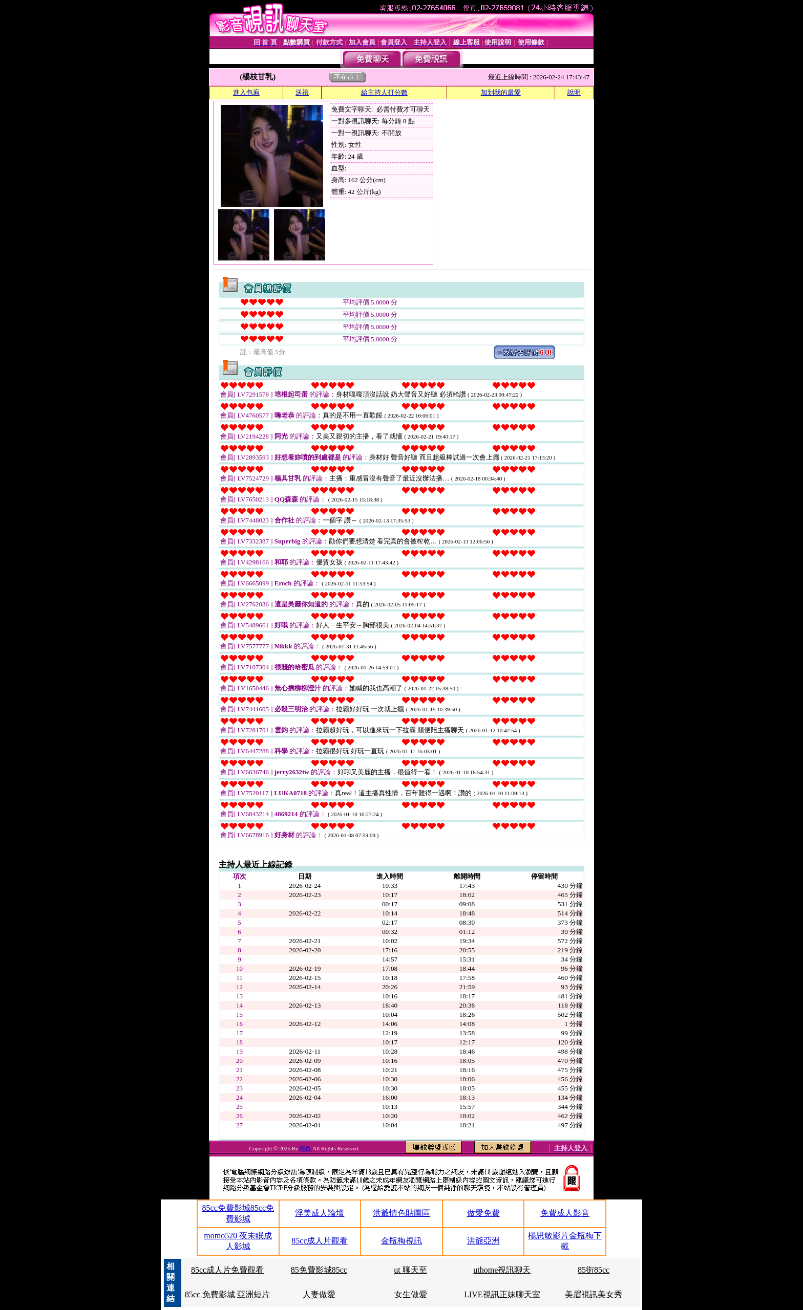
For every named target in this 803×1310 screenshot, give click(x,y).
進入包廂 (246, 92)
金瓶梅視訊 (401, 1240)
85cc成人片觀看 (319, 1240)
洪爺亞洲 (483, 1240)
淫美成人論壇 (319, 1213)
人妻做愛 (319, 1294)
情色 (306, 1148)
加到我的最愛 (501, 92)
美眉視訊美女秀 (593, 1294)
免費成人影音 (564, 1213)
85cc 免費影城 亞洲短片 (227, 1294)
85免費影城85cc (319, 1269)
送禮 (302, 92)
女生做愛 (410, 1294)
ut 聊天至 (410, 1269)
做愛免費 (483, 1213)
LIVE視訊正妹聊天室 (502, 1294)
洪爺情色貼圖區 (401, 1213)
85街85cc (593, 1269)
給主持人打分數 (384, 92)
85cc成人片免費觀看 (227, 1269)
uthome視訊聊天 (502, 1269)
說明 (574, 92)
